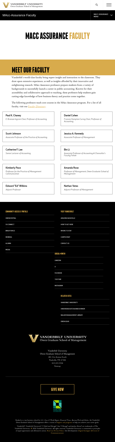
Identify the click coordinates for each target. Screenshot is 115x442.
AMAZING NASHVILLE (68, 218)
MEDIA (8, 250)
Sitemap (57, 366)
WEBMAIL (9, 237)
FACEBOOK (58, 273)
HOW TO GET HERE (67, 224)
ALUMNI (8, 243)
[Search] (97, 5)
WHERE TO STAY (66, 231)
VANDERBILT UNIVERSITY (69, 302)
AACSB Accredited (57, 406)
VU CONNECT (10, 224)
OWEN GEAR (65, 321)
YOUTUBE (58, 279)
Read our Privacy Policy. (55, 431)
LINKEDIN (58, 260)
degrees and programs (64, 422)
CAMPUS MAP (65, 237)
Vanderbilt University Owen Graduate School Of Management (23, 6)
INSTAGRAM (59, 286)
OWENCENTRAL (11, 218)
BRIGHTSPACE (10, 231)
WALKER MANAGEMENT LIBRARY (72, 315)
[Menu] (109, 5)
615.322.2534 (57, 363)
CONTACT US (65, 243)
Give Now (57, 389)
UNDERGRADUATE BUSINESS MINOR (73, 309)
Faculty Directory (36, 106)
